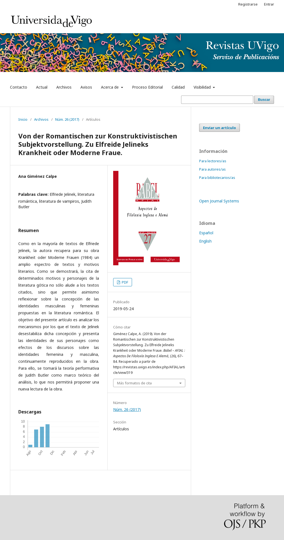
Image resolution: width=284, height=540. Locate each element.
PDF (124, 282)
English (205, 241)
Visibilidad (203, 87)
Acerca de (110, 87)
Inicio (22, 119)
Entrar (269, 4)
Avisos (86, 87)
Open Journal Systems (219, 201)
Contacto (18, 87)
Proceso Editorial (147, 87)
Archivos (64, 87)
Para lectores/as (212, 160)
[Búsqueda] (217, 100)
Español (206, 232)
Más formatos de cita (134, 382)
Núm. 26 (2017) (67, 119)
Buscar (264, 99)
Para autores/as (212, 169)
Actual (41, 87)
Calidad (178, 87)
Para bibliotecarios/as (217, 177)
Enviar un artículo (219, 127)
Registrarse (248, 4)
